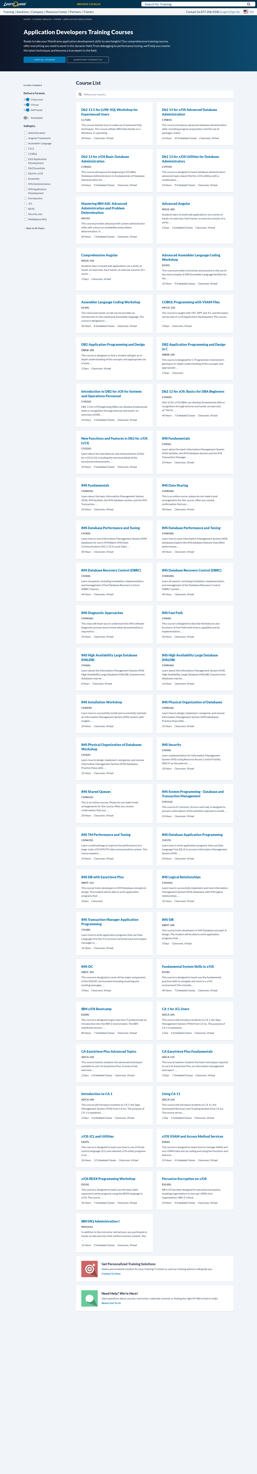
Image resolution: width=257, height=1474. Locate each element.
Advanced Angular (176, 203)
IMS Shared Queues (96, 792)
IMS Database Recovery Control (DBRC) (111, 570)
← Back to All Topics (34, 228)
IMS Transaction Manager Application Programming (109, 922)
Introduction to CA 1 (96, 1094)
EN (252, 12)
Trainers (88, 12)
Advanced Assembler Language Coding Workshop (191, 257)
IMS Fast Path (172, 613)
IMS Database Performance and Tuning (110, 528)
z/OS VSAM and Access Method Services (192, 1136)
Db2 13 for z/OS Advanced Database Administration (189, 112)
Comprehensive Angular (99, 255)
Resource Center (56, 12)
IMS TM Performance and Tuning (105, 835)
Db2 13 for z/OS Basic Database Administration (105, 159)
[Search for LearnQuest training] (198, 4)
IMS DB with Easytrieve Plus (102, 877)
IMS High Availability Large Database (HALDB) (109, 657)
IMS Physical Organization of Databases (192, 702)
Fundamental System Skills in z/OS (188, 966)
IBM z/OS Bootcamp (96, 1009)
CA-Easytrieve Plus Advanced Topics (108, 1051)
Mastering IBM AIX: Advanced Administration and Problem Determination (104, 208)
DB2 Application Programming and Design (113, 344)
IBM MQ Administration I (100, 1221)
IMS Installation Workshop (101, 702)
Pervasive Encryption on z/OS (184, 1179)
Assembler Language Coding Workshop (110, 302)
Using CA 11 (171, 1094)
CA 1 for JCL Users (175, 1009)
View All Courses (44, 59)
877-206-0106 (210, 12)
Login (224, 12)
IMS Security (171, 745)
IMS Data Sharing (175, 485)
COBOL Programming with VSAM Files (191, 302)
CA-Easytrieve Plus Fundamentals (187, 1051)
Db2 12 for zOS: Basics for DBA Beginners (193, 391)
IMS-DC (87, 966)
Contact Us (193, 12)
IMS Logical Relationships (181, 877)
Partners (75, 12)
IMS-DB (168, 919)
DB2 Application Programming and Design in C (194, 346)
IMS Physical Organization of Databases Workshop (111, 747)
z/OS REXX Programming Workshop (108, 1179)
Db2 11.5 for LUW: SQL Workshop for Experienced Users (109, 112)
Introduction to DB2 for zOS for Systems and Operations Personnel (111, 393)
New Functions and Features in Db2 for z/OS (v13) (114, 440)
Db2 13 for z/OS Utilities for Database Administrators (190, 159)
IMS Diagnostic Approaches (102, 613)
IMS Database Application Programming (192, 835)
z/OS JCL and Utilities (97, 1136)
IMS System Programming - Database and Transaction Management (193, 794)
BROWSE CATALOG (89, 4)
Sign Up (235, 12)
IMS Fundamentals (176, 438)
